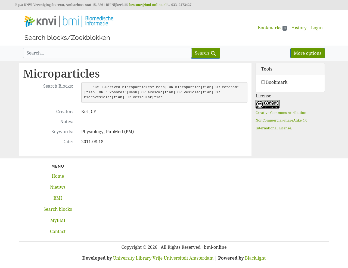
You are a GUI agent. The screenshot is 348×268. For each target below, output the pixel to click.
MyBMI (57, 220)
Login (317, 28)
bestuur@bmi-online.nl (148, 4)
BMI (58, 198)
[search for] (107, 53)
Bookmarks (272, 28)
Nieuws (58, 187)
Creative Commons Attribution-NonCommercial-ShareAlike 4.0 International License (281, 120)
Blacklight (255, 258)
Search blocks (58, 209)
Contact (58, 231)
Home (58, 176)
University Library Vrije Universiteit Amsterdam (163, 258)
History (298, 28)
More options (307, 53)
